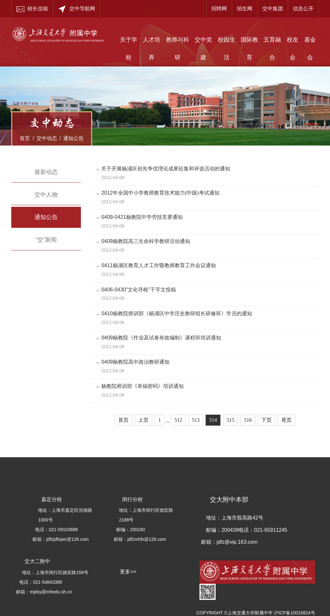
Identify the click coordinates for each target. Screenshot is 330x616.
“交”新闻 (46, 240)
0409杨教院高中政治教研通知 (136, 362)
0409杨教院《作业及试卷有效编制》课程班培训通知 (162, 337)
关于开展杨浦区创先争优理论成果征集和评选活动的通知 (166, 168)
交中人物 (46, 194)
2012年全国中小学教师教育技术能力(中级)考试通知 (161, 193)
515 (230, 420)
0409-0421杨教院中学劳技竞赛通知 (143, 217)
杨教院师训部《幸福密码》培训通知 (143, 386)
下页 (266, 420)
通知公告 (73, 138)
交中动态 (46, 138)
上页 (143, 420)
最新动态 (46, 172)
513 (195, 420)
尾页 (286, 420)
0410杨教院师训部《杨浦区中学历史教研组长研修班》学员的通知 (177, 313)
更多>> (128, 571)
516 (248, 420)
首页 (25, 138)
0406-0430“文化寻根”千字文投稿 (139, 289)
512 (178, 420)
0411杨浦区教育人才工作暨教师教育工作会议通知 (159, 265)
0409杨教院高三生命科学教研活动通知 (146, 241)
